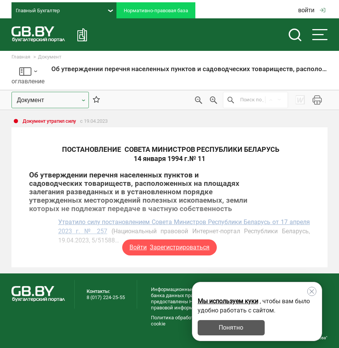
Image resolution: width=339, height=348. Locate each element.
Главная (20, 57)
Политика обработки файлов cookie (184, 321)
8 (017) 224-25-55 (106, 297)
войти (311, 10)
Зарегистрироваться (180, 247)
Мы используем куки (228, 301)
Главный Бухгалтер (64, 10)
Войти (138, 247)
